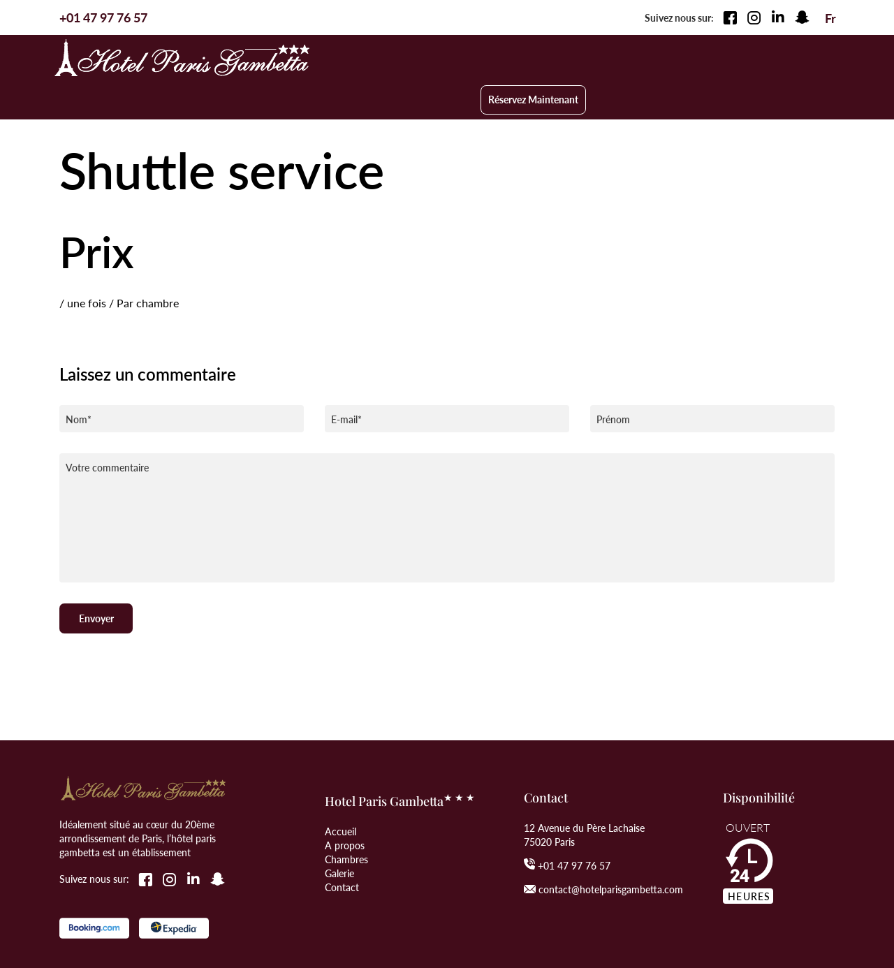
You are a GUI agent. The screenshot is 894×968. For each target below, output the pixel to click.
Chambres (346, 815)
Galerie (339, 829)
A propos (345, 801)
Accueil (340, 787)
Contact (342, 843)
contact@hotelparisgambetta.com (610, 845)
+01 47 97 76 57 (574, 821)
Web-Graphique (169, 949)
